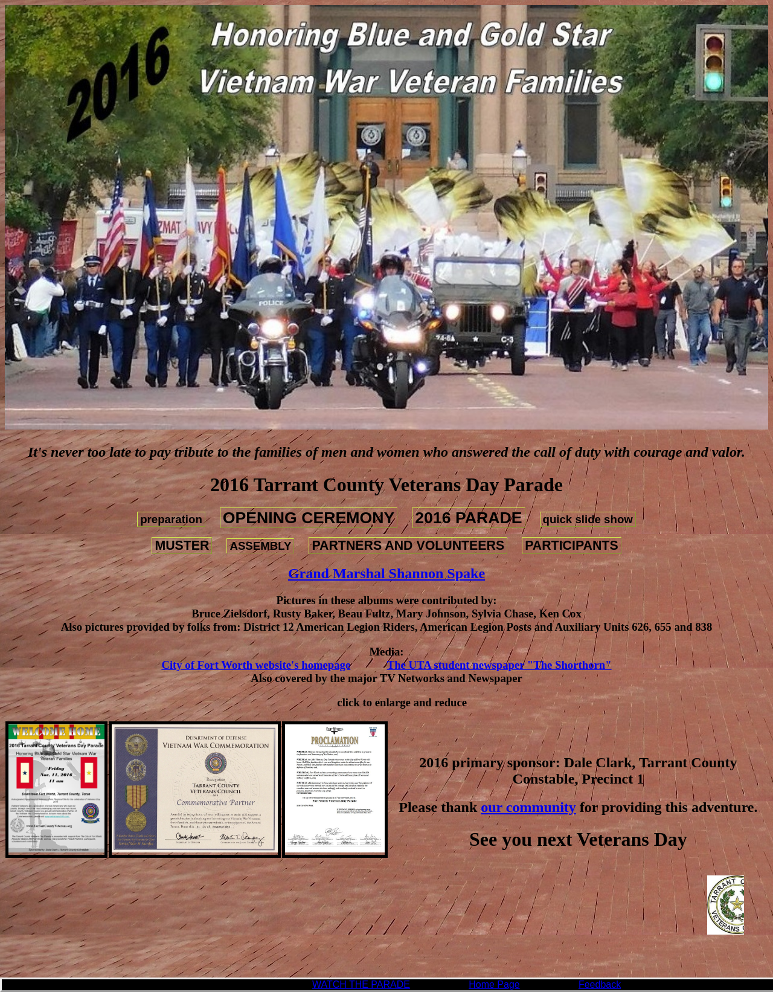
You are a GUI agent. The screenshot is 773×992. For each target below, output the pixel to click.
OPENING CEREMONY (308, 518)
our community (528, 807)
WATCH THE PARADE (361, 984)
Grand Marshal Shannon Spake (386, 573)
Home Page (494, 984)
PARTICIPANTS (571, 545)
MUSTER (182, 545)
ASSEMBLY (260, 545)
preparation (171, 519)
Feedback (600, 984)
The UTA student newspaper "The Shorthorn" (499, 665)
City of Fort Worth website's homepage (255, 665)
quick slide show (588, 519)
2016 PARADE (468, 518)
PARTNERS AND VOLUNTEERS (408, 545)
